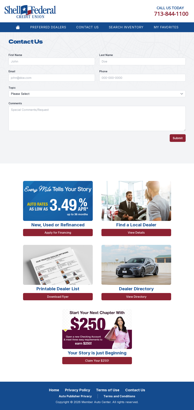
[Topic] (97, 93)
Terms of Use (107, 390)
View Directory (136, 296)
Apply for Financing (57, 232)
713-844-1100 (171, 13)
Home (54, 390)
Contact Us (87, 27)
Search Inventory (126, 27)
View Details (136, 232)
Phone (103, 71)
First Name (15, 54)
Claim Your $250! (97, 360)
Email (12, 71)
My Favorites (166, 27)
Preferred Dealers (48, 27)
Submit (178, 138)
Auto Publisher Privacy (75, 396)
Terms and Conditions (119, 396)
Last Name (106, 54)
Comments (15, 103)
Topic (12, 87)
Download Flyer (58, 296)
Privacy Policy (77, 390)
